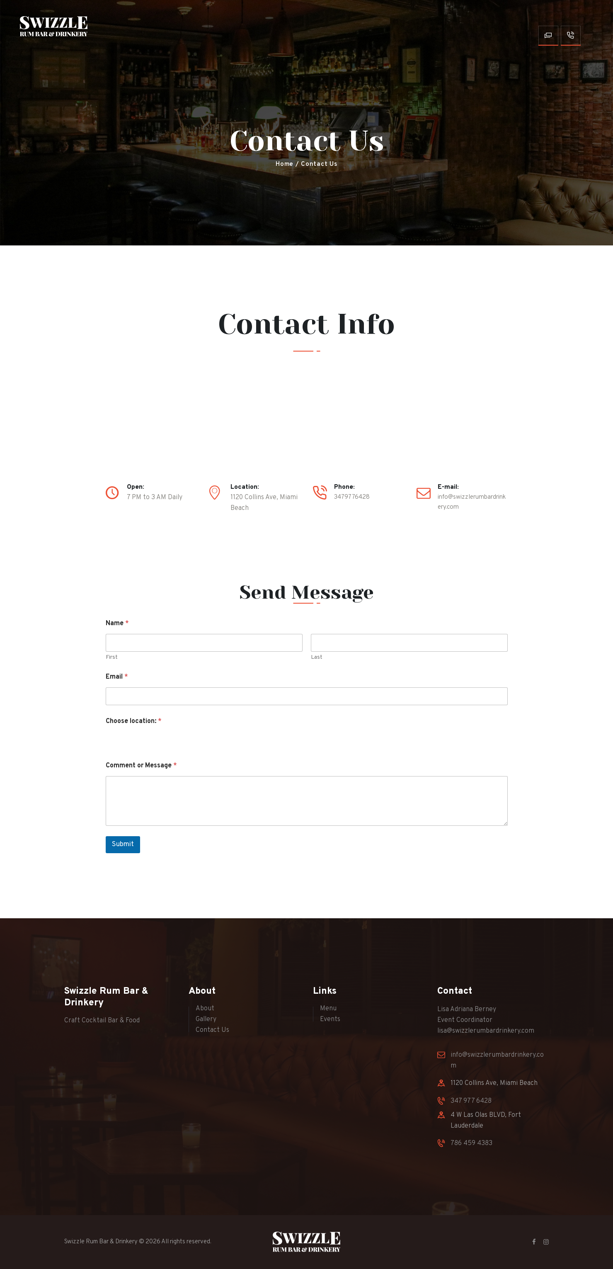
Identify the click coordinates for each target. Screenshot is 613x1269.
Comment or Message (141, 766)
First (112, 657)
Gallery (206, 1019)
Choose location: (134, 721)
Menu (328, 1009)
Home (284, 164)
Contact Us (212, 1030)
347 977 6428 (471, 1101)
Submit (123, 844)
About (205, 1009)
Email (117, 677)
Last (316, 657)
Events (330, 1019)
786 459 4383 (471, 1144)
